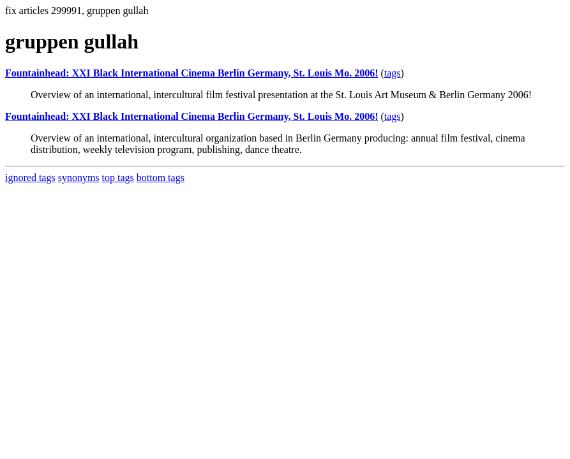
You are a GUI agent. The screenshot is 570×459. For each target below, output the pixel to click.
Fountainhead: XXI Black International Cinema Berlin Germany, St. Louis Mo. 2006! (191, 73)
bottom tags (160, 177)
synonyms (79, 177)
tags (392, 73)
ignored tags (30, 177)
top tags (118, 177)
